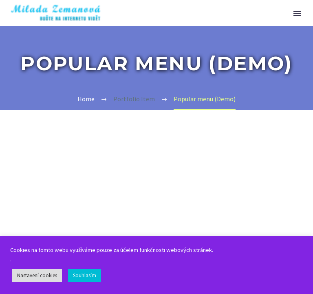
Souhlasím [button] (84, 275)
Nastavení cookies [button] (37, 275)
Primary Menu (297, 13)
